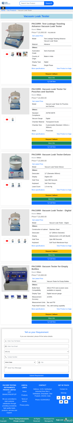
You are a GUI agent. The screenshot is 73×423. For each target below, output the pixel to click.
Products (24, 395)
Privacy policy (24, 405)
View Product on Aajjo (64, 68)
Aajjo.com (59, 420)
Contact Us (63, 389)
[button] (58, 397)
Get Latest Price (37, 36)
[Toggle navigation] (3, 8)
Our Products (11, 10)
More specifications (38, 68)
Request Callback (52, 74)
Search (49, 3)
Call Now (52, 81)
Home (3, 10)
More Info (51, 78)
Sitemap (63, 393)
